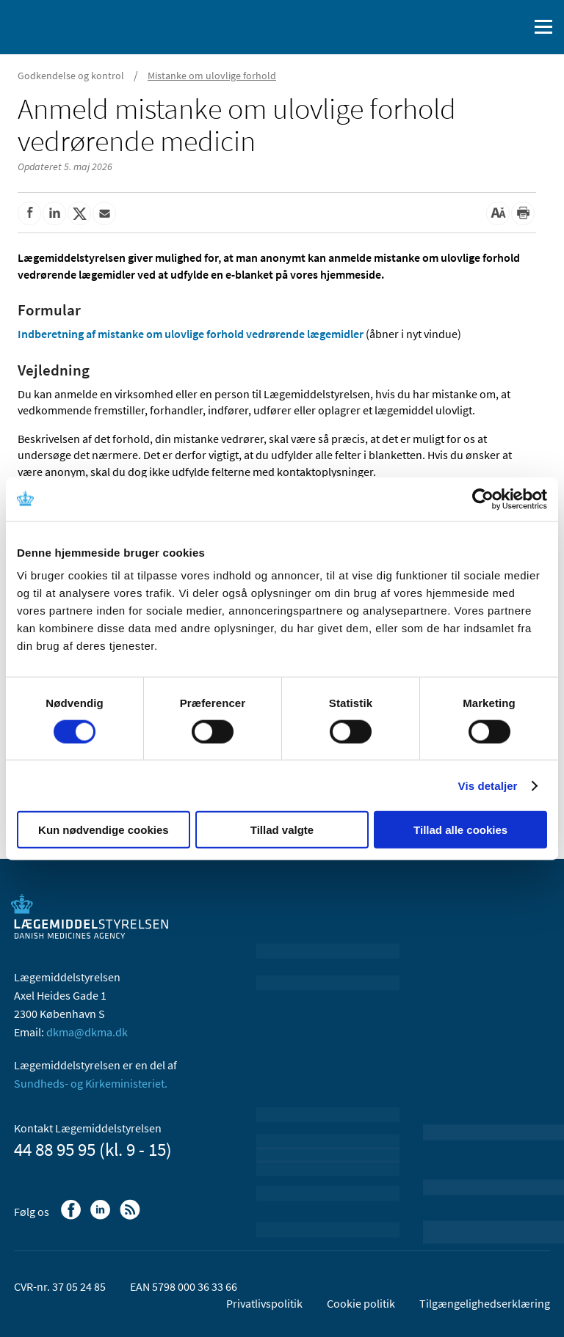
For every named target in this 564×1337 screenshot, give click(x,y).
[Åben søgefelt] (514, 27)
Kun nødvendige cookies (103, 830)
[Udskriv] (523, 213)
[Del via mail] (104, 213)
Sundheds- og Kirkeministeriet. (90, 1083)
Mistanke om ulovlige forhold (212, 75)
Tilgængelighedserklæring (484, 1303)
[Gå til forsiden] (73, 25)
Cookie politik (361, 1303)
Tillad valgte (282, 830)
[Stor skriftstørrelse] (498, 213)
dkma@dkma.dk (87, 1032)
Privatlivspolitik (264, 1303)
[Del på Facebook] (29, 213)
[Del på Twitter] (79, 213)
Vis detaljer (488, 785)
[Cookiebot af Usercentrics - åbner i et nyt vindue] (483, 499)
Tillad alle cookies (460, 830)
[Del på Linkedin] (54, 213)
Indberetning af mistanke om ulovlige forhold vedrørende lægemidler (191, 333)
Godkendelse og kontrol (71, 75)
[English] (480, 27)
